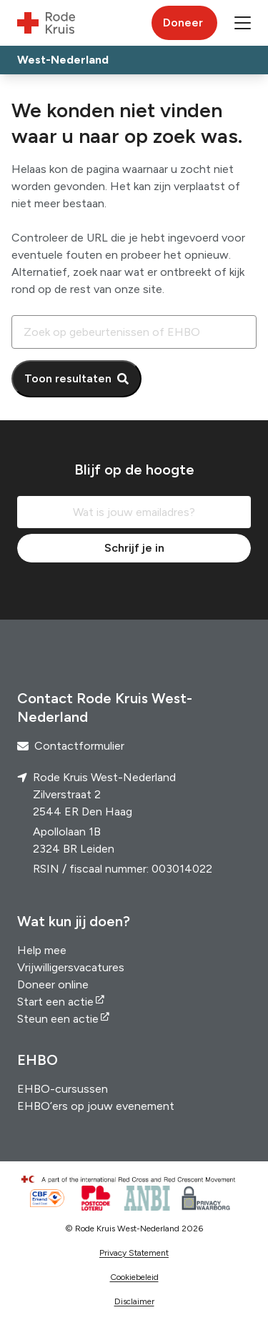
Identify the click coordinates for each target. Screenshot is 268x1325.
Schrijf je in (134, 548)
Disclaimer (134, 1301)
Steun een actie (58, 1019)
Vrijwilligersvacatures (70, 967)
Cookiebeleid (134, 1277)
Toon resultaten (67, 378)
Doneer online (53, 984)
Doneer (183, 22)
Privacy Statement (134, 1253)
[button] (242, 22)
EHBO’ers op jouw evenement (95, 1106)
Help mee (41, 950)
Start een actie (55, 1001)
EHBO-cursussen (62, 1089)
